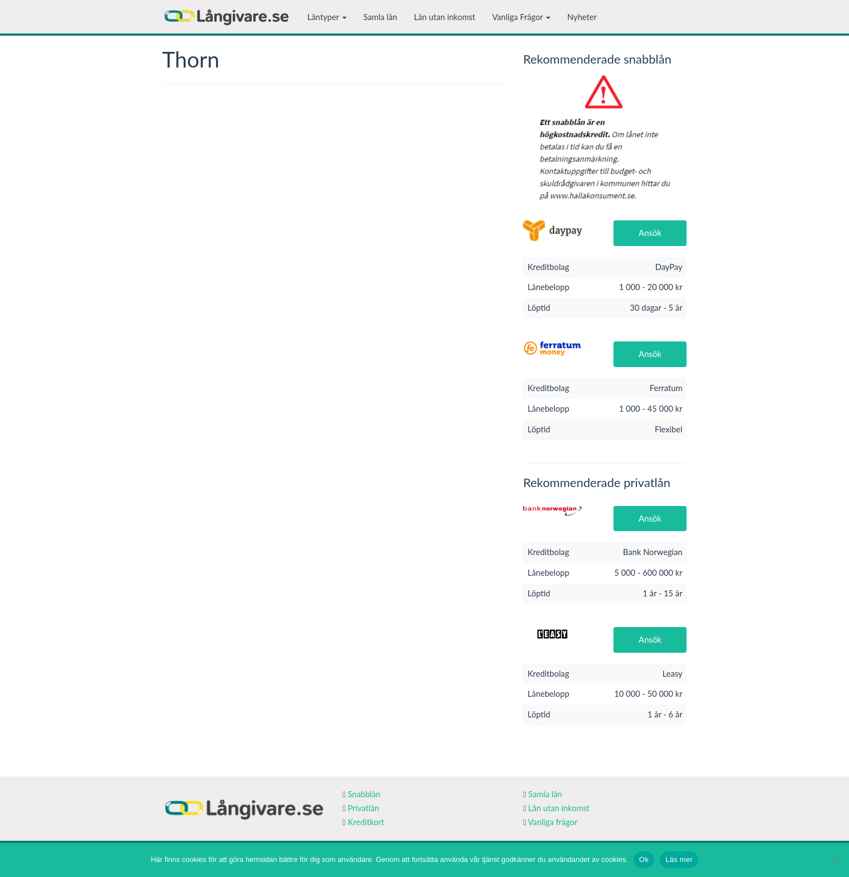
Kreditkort (366, 822)
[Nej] (835, 859)
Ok (644, 859)
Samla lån (380, 17)
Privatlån (363, 808)
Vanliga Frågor (521, 17)
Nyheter (582, 17)
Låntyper (327, 17)
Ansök (650, 233)
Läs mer (679, 859)
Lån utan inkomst (445, 17)
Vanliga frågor (553, 822)
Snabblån (364, 794)
